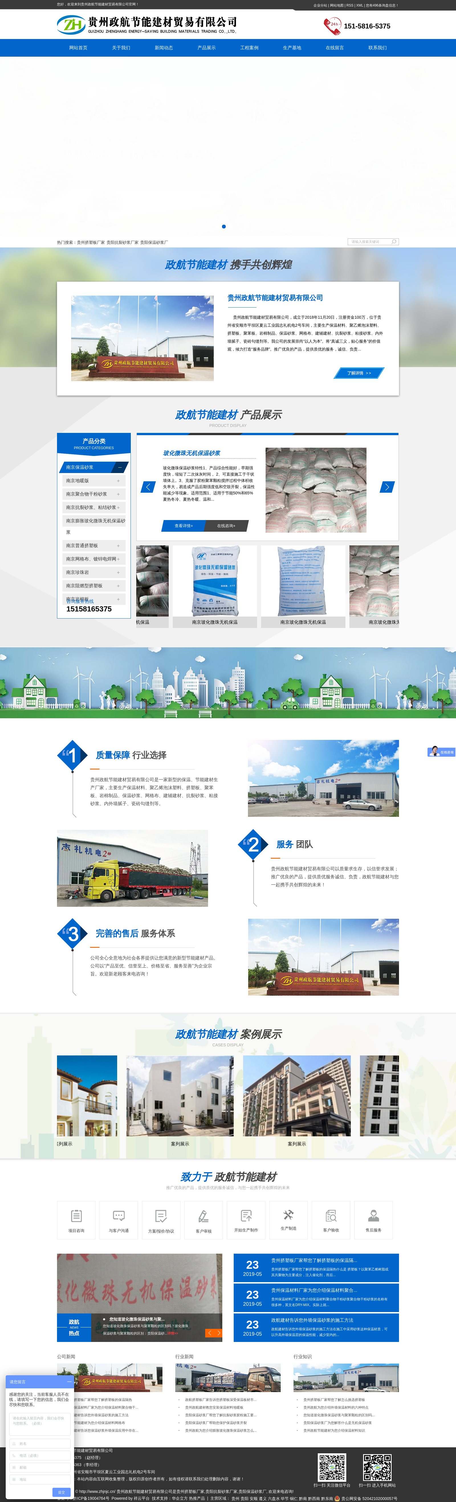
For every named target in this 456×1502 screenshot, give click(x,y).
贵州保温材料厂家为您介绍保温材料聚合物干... (102, 1407)
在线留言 (335, 47)
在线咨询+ (226, 525)
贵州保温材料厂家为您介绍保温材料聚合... (314, 1290)
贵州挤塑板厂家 (91, 242)
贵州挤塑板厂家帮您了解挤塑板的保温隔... (314, 1260)
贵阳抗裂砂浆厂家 (123, 242)
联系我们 (378, 47)
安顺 (254, 1498)
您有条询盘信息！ (382, 5)
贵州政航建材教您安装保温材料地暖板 (214, 1407)
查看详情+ (184, 525)
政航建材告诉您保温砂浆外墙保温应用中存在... (102, 1431)
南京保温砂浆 (79, 467)
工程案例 (249, 47)
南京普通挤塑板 (82, 545)
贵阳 (245, 1498)
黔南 (303, 1498)
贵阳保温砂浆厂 (154, 242)
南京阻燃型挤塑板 (84, 585)
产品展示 (207, 47)
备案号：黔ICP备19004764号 (83, 1498)
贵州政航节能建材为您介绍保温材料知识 (334, 1431)
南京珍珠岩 (77, 572)
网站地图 (337, 5)
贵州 (235, 1498)
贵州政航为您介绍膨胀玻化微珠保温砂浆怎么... (220, 1431)
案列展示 (64, 1143)
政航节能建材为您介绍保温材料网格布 (96, 1423)
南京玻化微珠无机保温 (216, 622)
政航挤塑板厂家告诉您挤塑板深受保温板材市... (220, 1400)
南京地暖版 (77, 480)
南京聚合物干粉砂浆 (86, 494)
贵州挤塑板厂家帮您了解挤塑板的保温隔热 (99, 1400)
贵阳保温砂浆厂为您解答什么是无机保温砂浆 (338, 1423)
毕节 (285, 1498)
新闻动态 (164, 47)
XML (359, 5)
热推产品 (197, 1498)
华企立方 (180, 1498)
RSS (349, 5)
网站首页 (78, 47)
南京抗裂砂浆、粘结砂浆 (91, 507)
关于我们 (121, 47)
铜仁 (294, 1498)
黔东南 (327, 1498)
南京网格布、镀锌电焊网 (91, 558)
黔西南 (314, 1498)
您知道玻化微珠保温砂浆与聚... (137, 1319)
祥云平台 (142, 1498)
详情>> (172, 1333)
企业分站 (320, 5)
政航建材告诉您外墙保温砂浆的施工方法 (312, 1320)
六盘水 (274, 1498)
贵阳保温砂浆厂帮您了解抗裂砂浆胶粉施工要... (220, 1415)
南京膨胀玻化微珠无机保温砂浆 (95, 526)
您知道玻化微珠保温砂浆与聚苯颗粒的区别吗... (339, 1415)
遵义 (263, 1498)
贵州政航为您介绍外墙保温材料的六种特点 (336, 1407)
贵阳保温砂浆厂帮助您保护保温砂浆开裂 (216, 1423)
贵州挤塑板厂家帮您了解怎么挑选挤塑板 (334, 1400)
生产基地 (292, 47)
